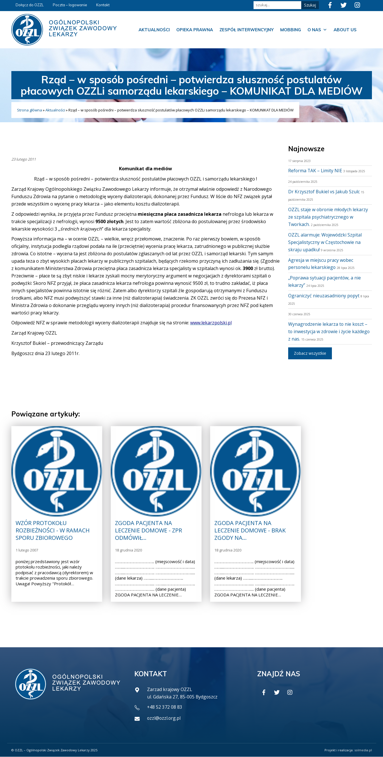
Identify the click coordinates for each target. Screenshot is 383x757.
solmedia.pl (363, 750)
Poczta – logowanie (70, 5)
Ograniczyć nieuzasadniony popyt (324, 296)
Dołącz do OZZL (30, 5)
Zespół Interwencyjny (246, 29)
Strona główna (29, 110)
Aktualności (154, 29)
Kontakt (103, 5)
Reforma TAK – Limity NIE (315, 170)
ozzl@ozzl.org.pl (164, 718)
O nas (317, 30)
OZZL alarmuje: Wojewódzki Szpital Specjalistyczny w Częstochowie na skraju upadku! (325, 242)
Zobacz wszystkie (310, 353)
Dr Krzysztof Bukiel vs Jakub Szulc (324, 191)
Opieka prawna (194, 29)
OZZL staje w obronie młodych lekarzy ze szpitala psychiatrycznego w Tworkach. (328, 216)
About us (345, 29)
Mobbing (290, 29)
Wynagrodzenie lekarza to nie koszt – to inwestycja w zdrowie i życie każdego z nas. (329, 331)
